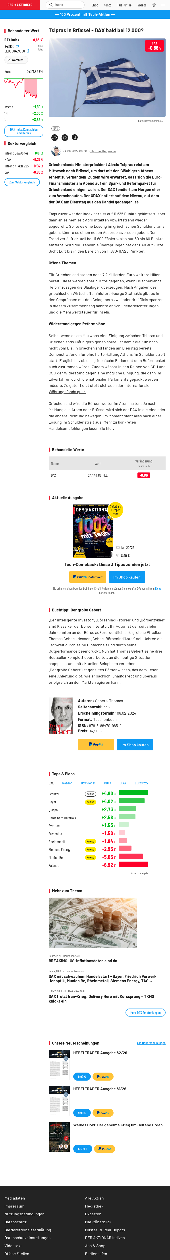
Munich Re (56, 857)
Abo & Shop (95, 1245)
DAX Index (11, 40)
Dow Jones (88, 782)
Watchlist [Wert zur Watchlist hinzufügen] (17, 60)
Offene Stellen (16, 1253)
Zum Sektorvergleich (22, 182)
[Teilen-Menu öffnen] (54, 137)
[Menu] (164, 5)
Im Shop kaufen (127, 577)
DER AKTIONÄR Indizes (105, 1237)
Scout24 (54, 794)
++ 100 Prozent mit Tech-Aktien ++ (85, 14)
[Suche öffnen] (51, 4)
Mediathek (94, 1206)
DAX (55, 128)
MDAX (107, 782)
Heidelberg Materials (62, 818)
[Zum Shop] (95, 5)
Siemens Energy (59, 849)
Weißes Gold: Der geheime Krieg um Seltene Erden (118, 1124)
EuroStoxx (141, 782)
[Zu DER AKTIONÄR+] (124, 5)
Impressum (14, 1206)
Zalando (54, 865)
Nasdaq (67, 782)
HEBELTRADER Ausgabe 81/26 (99, 1088)
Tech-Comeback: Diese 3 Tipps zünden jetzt (107, 564)
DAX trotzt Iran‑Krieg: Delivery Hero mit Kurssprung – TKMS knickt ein (101, 998)
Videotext (13, 1245)
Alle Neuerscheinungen (151, 1043)
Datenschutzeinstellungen (27, 1237)
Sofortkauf (87, 577)
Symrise (54, 825)
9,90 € (82, 1076)
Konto (158, 588)
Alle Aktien (94, 1198)
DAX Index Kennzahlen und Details (24, 131)
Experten (93, 1213)
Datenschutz (15, 1221)
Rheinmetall (57, 841)
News (90, 794)
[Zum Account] (107, 5)
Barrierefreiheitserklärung (27, 1229)
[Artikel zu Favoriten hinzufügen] (75, 137)
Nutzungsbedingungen (24, 1213)
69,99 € (82, 1149)
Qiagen (53, 810)
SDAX (123, 782)
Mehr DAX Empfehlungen (145, 1012)
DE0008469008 (16, 50)
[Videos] (142, 5)
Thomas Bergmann (103, 151)
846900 (11, 46)
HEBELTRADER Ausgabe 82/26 (100, 1052)
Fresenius (55, 833)
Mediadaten (14, 1198)
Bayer (52, 802)
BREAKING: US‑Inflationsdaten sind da (83, 961)
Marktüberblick (98, 1221)
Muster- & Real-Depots (105, 1229)
